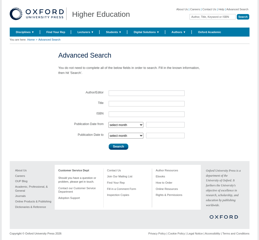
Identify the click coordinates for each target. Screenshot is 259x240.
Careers (195, 9)
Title (101, 103)
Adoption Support (69, 197)
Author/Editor (95, 92)
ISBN (100, 113)
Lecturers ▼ (85, 32)
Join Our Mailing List (119, 176)
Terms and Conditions (235, 233)
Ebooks (160, 176)
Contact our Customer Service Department (77, 190)
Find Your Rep (55, 32)
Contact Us (209, 9)
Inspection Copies (118, 194)
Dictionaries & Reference (30, 206)
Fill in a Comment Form (121, 188)
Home (31, 39)
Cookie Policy (176, 233)
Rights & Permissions (169, 194)
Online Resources (167, 188)
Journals (20, 195)
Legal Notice (195, 233)
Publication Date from (89, 124)
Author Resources (167, 170)
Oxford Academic (209, 32)
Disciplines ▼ (25, 32)
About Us (182, 9)
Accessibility (212, 233)
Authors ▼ (179, 32)
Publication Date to (90, 135)
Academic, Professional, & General (31, 188)
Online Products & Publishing (33, 201)
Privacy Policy (157, 233)
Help (221, 9)
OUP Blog (21, 181)
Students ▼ (113, 32)
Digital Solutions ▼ (146, 32)
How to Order (164, 182)
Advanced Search (237, 9)
